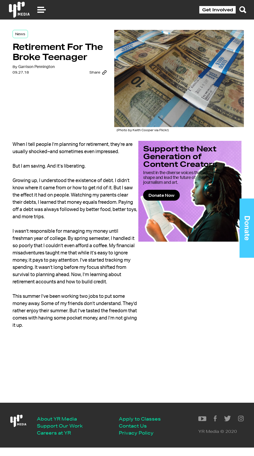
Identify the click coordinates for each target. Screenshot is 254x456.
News (32, 39)
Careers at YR (58, 419)
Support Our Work (64, 411)
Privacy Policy (58, 440)
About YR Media (61, 404)
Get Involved (217, 9)
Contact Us (55, 433)
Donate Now (172, 209)
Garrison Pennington (48, 102)
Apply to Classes (62, 426)
